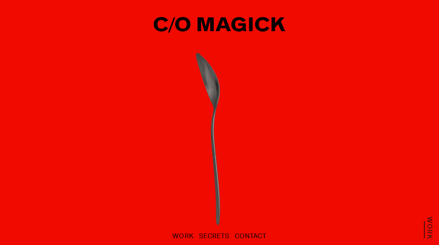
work (182, 236)
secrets (214, 236)
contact (250, 236)
